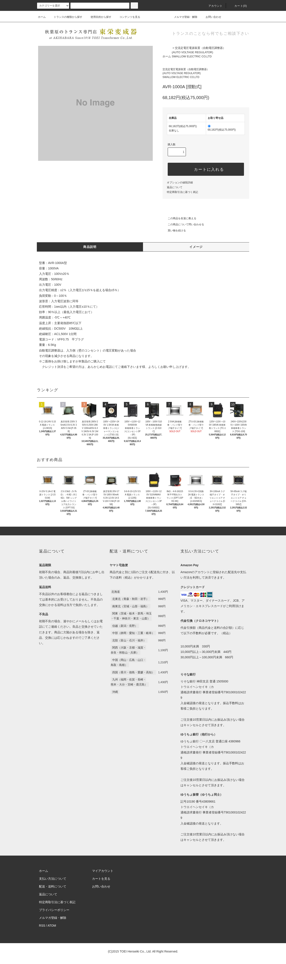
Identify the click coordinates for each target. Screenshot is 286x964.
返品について (174, 187)
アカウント (213, 5)
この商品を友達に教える (179, 218)
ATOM (52, 925)
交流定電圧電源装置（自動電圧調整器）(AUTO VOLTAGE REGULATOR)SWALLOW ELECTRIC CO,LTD (199, 52)
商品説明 (90, 247)
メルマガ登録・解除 (183, 16)
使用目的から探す (98, 16)
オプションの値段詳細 (180, 182)
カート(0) (238, 5)
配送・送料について (52, 886)
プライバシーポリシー (54, 910)
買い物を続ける (174, 230)
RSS (42, 925)
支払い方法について (52, 878)
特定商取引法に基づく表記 (182, 192)
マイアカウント (102, 871)
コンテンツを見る (127, 16)
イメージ (196, 247)
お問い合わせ (210, 16)
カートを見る (101, 878)
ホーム (42, 16)
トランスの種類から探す (65, 16)
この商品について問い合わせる (183, 224)
